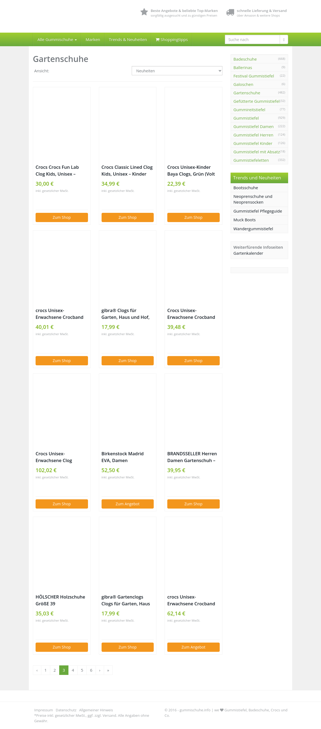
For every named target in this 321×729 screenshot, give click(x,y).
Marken (93, 39)
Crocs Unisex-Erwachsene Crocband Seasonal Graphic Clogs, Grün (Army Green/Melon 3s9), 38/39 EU (193, 313)
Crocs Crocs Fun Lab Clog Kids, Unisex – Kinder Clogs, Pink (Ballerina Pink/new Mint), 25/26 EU (57, 170)
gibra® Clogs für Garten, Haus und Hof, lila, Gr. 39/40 (126, 313)
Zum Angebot (128, 503)
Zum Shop (62, 217)
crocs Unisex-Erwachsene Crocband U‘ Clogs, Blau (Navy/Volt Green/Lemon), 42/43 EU (191, 600)
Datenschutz (66, 710)
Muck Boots (245, 219)
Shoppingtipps (172, 39)
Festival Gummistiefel (254, 76)
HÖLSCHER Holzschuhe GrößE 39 (60, 600)
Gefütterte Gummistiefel (257, 101)
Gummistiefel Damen (254, 126)
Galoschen (243, 84)
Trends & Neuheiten (128, 39)
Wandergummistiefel (253, 228)
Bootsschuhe (246, 187)
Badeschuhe (245, 59)
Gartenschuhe (247, 92)
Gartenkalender (248, 253)
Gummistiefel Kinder (253, 143)
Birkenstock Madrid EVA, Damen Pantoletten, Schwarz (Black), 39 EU (124, 457)
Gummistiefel (246, 118)
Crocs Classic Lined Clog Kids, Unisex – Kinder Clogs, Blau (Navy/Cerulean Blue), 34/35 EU (127, 170)
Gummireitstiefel (249, 109)
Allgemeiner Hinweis (96, 710)
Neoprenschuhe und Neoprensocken (253, 199)
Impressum (43, 710)
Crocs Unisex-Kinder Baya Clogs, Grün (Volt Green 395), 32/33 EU (191, 170)
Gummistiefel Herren (253, 135)
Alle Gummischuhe (57, 39)
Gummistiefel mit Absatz (257, 151)
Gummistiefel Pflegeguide (258, 211)
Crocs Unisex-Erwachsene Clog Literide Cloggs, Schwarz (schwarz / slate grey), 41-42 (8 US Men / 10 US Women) (61, 457)
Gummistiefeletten (251, 160)
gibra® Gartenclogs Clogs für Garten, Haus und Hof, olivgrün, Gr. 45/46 (126, 600)
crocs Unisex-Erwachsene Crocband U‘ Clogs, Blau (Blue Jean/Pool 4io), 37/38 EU (61, 313)
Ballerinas (243, 67)
